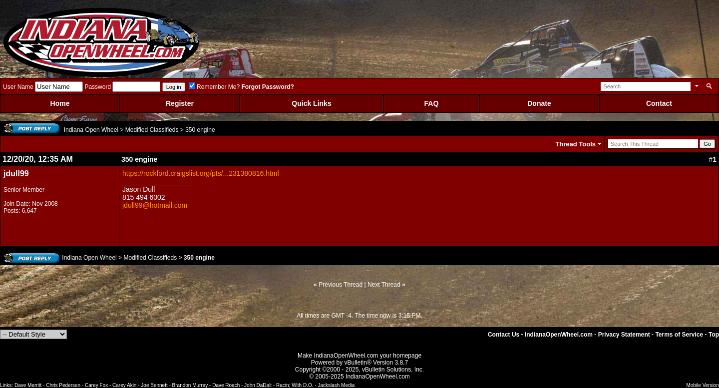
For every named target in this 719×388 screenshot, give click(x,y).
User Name (18, 86)
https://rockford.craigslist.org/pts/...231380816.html (200, 173)
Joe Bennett (154, 385)
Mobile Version (702, 385)
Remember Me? (214, 86)
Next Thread (383, 284)
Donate (539, 103)
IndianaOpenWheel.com (559, 334)
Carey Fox (96, 385)
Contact (659, 103)
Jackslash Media (336, 385)
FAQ (431, 103)
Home (60, 103)
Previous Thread (340, 284)
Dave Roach (226, 385)
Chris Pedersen (63, 385)
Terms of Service (679, 334)
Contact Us (503, 334)
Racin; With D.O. (294, 385)
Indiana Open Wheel (91, 129)
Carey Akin (124, 385)
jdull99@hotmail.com (154, 205)
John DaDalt (258, 385)
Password (97, 86)
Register (180, 103)
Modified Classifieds (152, 129)
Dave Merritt (27, 385)
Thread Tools (575, 144)
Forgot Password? (267, 86)
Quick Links (311, 103)
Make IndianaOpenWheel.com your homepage (359, 355)
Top (714, 334)
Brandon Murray (190, 385)
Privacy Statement (624, 334)
